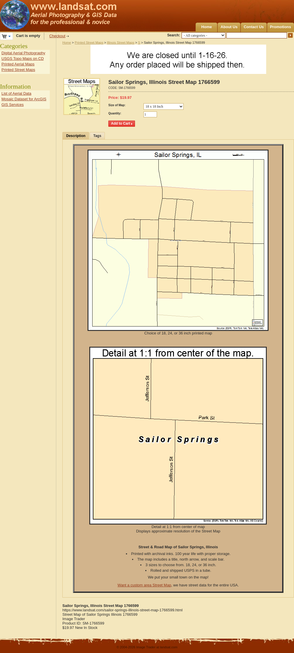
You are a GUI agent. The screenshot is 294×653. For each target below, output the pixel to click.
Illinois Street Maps (120, 42)
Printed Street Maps (89, 42)
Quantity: (114, 113)
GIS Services (12, 104)
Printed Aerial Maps (18, 64)
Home (206, 27)
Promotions (280, 27)
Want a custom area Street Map (144, 585)
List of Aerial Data (16, 93)
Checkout (57, 36)
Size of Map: (116, 105)
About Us (228, 27)
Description (76, 136)
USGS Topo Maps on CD (22, 58)
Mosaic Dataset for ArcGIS (23, 99)
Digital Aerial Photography (23, 53)
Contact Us (254, 27)
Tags (97, 136)
